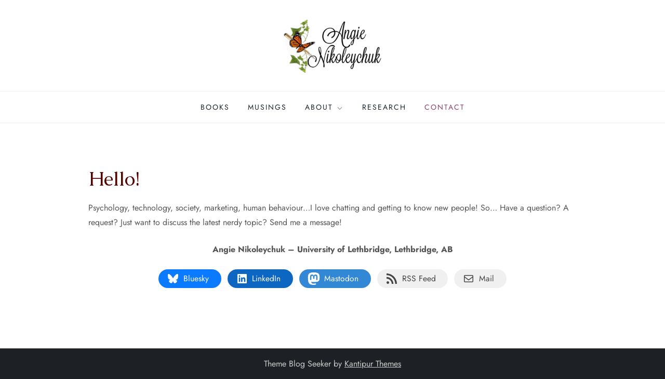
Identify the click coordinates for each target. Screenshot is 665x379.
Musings (267, 107)
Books (215, 107)
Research (384, 107)
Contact (444, 107)
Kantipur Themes (372, 364)
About (324, 107)
